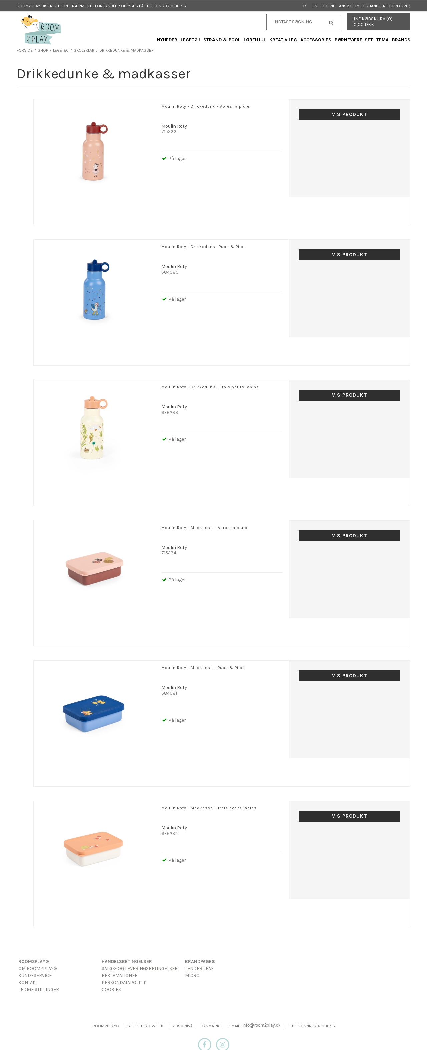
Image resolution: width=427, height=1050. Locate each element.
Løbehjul (255, 40)
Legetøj (190, 40)
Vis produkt (349, 114)
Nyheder (167, 40)
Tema (382, 40)
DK (304, 5)
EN (314, 5)
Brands (401, 40)
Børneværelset (354, 40)
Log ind (328, 5)
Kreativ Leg (283, 40)
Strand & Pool (221, 40)
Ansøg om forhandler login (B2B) (374, 5)
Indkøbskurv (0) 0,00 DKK (373, 21)
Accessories (315, 40)
